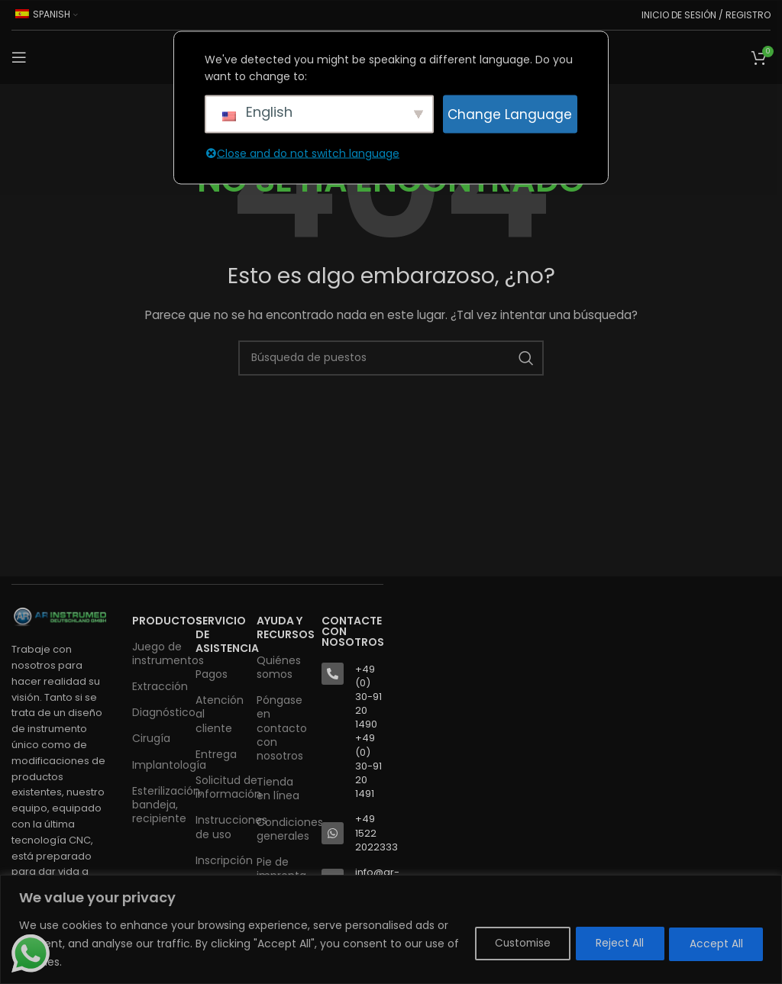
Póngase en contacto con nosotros (281, 727)
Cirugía (151, 738)
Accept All (714, 943)
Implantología (156, 765)
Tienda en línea (278, 788)
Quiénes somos (279, 667)
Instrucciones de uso (218, 826)
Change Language (510, 114)
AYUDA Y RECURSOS (281, 627)
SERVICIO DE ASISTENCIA (218, 634)
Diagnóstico (156, 712)
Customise (509, 943)
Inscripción (218, 860)
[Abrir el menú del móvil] (19, 57)
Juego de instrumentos (156, 653)
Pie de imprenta (281, 868)
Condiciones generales (281, 829)
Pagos (212, 674)
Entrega (216, 754)
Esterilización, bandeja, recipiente (156, 804)
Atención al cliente (218, 713)
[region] (391, 929)
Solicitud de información (218, 787)
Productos (156, 620)
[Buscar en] (391, 358)
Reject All (613, 943)
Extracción (156, 686)
